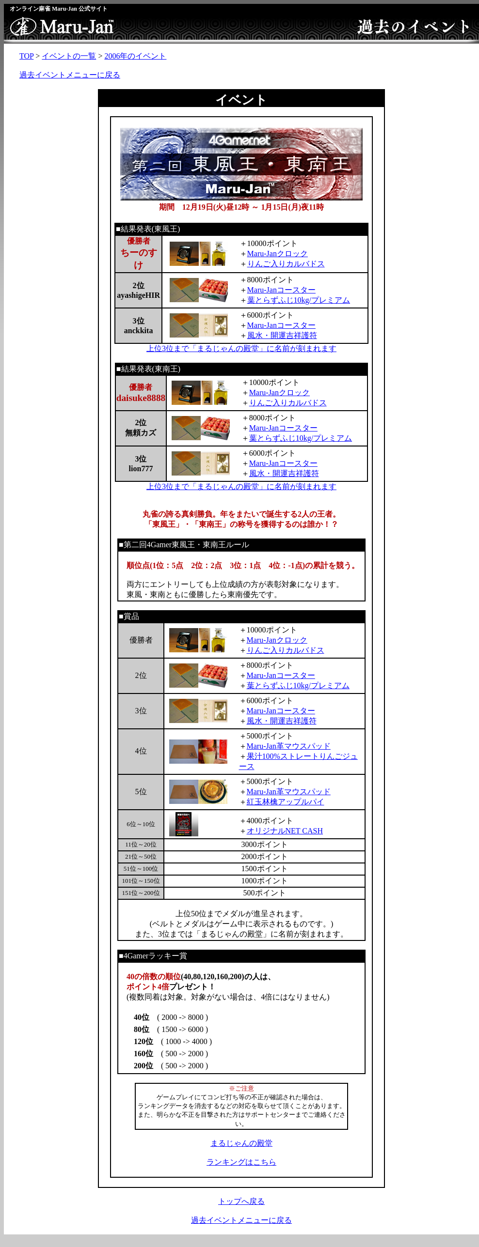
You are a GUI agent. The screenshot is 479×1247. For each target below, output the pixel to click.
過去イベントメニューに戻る (69, 75)
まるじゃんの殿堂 (241, 1143)
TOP (26, 56)
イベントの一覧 (69, 56)
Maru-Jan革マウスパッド (289, 746)
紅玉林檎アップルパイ (285, 802)
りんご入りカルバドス (286, 264)
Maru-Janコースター (281, 290)
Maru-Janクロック (277, 253)
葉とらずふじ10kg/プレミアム (298, 300)
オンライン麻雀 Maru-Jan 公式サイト (59, 8)
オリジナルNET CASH (285, 831)
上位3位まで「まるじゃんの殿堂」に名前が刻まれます (241, 348)
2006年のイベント (135, 56)
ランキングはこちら (241, 1162)
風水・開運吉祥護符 (282, 335)
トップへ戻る (241, 1201)
